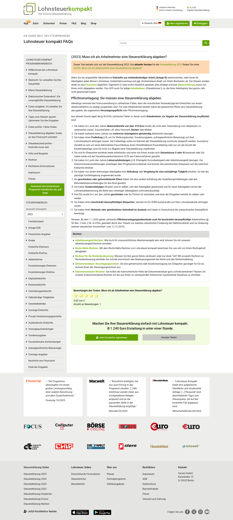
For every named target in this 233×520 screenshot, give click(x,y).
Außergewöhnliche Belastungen (45, 348)
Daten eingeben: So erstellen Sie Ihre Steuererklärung (45, 108)
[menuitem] (151, 23)
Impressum (34, 172)
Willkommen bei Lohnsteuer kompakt (43, 71)
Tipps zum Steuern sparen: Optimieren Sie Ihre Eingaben (43, 118)
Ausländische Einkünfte (40, 322)
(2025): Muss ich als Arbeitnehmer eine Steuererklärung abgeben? (108, 68)
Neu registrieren (177, 23)
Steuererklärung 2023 (35, 484)
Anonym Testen (169, 337)
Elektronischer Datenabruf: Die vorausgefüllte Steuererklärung (44, 98)
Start (35, 23)
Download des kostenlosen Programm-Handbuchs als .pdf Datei (45, 189)
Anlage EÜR (34, 227)
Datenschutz (149, 484)
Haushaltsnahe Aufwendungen (44, 341)
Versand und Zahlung (154, 499)
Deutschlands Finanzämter (85, 474)
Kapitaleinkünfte (37, 278)
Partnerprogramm (116, 479)
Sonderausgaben (37, 335)
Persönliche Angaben (39, 234)
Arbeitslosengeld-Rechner (89, 240)
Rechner (32, 159)
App (26, 23)
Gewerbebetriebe (37, 303)
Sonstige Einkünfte (38, 310)
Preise (63, 23)
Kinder (31, 240)
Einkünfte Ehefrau (37, 253)
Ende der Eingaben (38, 367)
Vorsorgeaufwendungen (40, 329)
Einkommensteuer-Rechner (90, 271)
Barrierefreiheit (150, 488)
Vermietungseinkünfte (39, 291)
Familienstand (35, 221)
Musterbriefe (78, 484)
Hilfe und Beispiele (38, 153)
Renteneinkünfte (36, 284)
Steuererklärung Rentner (36, 503)
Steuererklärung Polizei (36, 499)
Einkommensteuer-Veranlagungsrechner (97, 263)
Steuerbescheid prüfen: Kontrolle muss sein (40, 145)
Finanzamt (91, 84)
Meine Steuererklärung (40, 90)
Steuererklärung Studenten (38, 494)
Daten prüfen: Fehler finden (42, 127)
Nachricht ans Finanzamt (41, 360)
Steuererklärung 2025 (171, 64)
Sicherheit (49, 23)
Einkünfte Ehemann (38, 246)
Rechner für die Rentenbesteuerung (94, 256)
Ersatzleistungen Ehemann (42, 265)
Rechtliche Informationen (41, 166)
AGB (145, 479)
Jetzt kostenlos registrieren (111, 337)
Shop (94, 23)
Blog (83, 23)
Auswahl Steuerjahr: (36, 209)
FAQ (74, 23)
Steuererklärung (186, 84)
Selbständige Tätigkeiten (41, 297)
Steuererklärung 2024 (35, 479)
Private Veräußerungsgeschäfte (44, 316)
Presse (31, 178)
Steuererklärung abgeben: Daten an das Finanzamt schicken (45, 135)
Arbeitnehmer (137, 88)
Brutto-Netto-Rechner (86, 248)
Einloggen (200, 23)
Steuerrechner (78, 479)
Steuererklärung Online (36, 467)
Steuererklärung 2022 (35, 488)
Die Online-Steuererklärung (54, 14)
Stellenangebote (115, 484)
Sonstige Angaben (38, 354)
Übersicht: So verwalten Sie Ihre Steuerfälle (44, 82)
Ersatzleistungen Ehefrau (41, 272)
